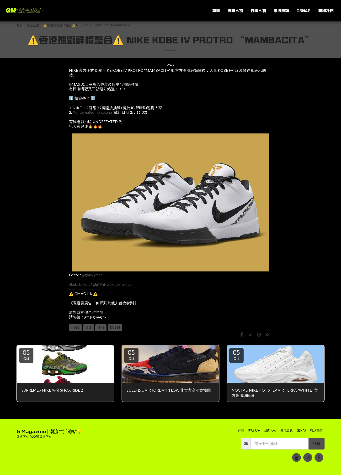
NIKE (101, 327)
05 (26, 355)
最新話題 (33, 25)
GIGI (88, 327)
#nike (104, 284)
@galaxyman (92, 275)
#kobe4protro (121, 284)
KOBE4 (115, 327)
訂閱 (316, 443)
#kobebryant (79, 284)
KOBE (75, 327)
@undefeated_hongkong (92, 112)
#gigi (95, 284)
